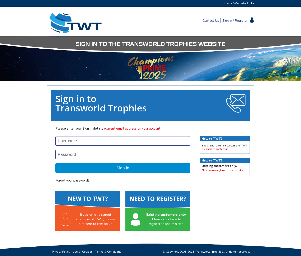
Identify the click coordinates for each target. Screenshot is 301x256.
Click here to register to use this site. (223, 170)
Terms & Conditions (108, 252)
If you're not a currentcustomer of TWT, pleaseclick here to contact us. (95, 219)
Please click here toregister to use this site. (166, 219)
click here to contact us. (215, 149)
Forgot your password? (72, 180)
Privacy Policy (61, 252)
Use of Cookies (83, 252)
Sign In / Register (234, 20)
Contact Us (211, 20)
